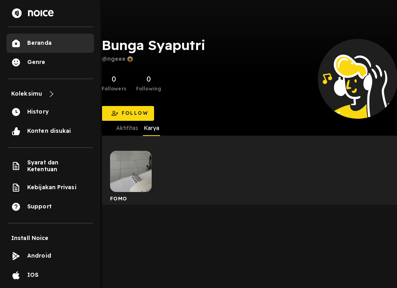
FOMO (118, 198)
